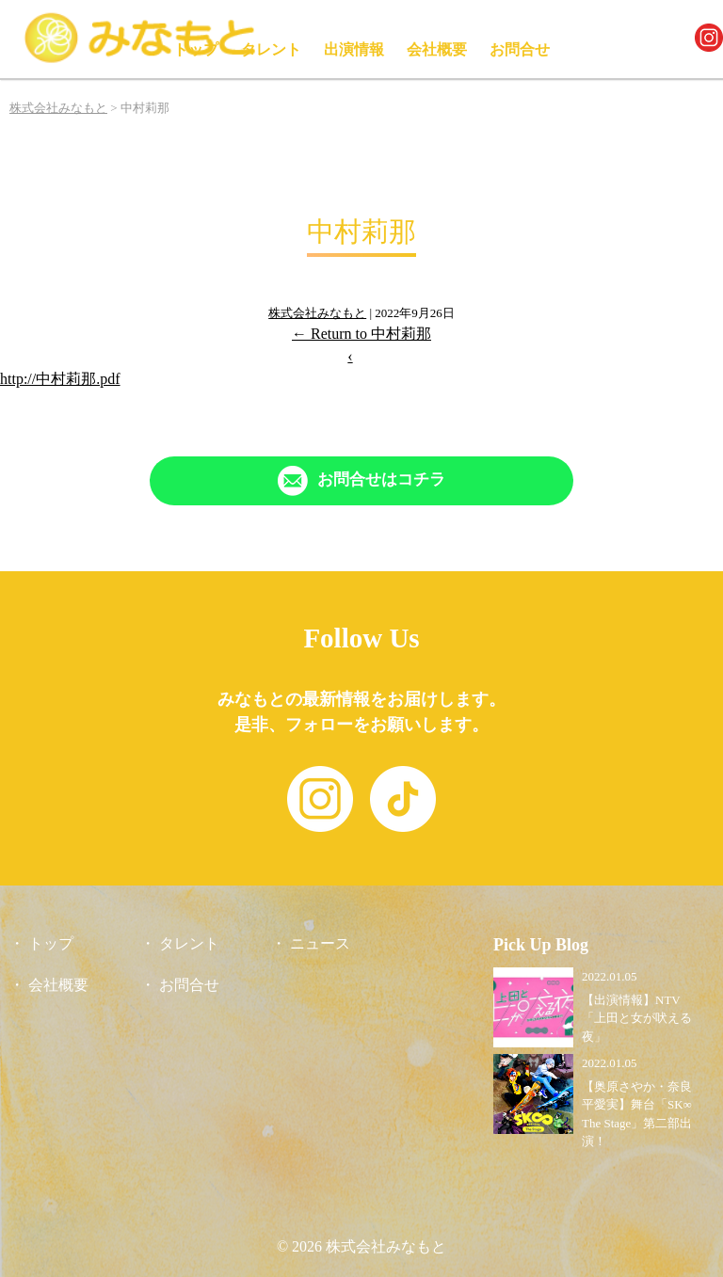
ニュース (320, 943)
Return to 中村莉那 (361, 334)
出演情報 (354, 49)
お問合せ (520, 49)
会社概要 (437, 49)
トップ (195, 49)
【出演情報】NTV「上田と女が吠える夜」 (637, 1018)
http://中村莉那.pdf (60, 379)
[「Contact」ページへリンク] (361, 481)
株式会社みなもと (317, 313)
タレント (271, 49)
